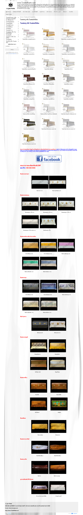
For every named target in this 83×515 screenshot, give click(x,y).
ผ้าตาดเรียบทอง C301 (48, 253)
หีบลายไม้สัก (59, 394)
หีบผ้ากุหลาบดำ (40, 332)
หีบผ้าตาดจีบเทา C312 (47, 271)
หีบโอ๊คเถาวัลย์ (38, 372)
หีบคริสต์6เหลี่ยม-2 (57, 455)
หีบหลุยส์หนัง (57, 354)
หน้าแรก (21, 17)
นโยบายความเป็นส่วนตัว (12, 53)
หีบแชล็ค (37, 394)
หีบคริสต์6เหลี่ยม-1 (39, 455)
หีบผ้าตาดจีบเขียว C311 (29, 271)
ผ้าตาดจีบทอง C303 (29, 253)
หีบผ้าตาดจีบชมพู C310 (65, 253)
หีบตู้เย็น (59, 412)
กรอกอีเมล (7, 46)
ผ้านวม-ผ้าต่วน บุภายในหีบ (41, 496)
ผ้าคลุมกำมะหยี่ (58, 496)
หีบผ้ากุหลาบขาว (57, 332)
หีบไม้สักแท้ (37, 412)
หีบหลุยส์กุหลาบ (37, 354)
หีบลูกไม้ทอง (57, 372)
